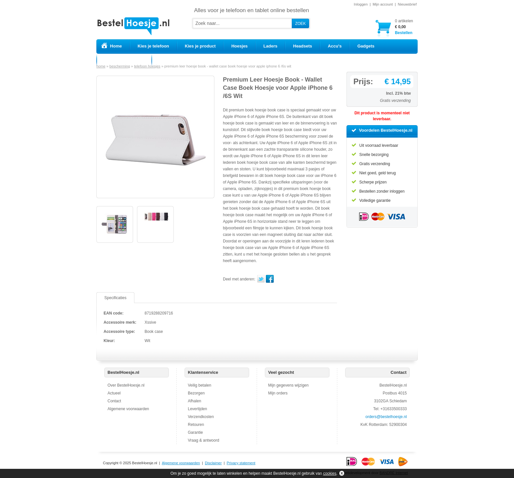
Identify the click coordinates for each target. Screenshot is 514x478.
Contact (114, 401)
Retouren (196, 424)
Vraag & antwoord (203, 440)
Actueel (114, 393)
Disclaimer (213, 463)
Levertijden (197, 409)
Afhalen (194, 401)
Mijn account (383, 4)
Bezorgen (196, 393)
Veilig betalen (199, 385)
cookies (330, 473)
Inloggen (360, 4)
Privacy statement (241, 463)
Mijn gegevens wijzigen (288, 385)
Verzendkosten (201, 416)
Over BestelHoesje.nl (126, 385)
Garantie (195, 432)
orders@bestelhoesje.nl (386, 416)
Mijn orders (277, 393)
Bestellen (404, 26)
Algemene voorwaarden (128, 409)
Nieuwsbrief (407, 4)
